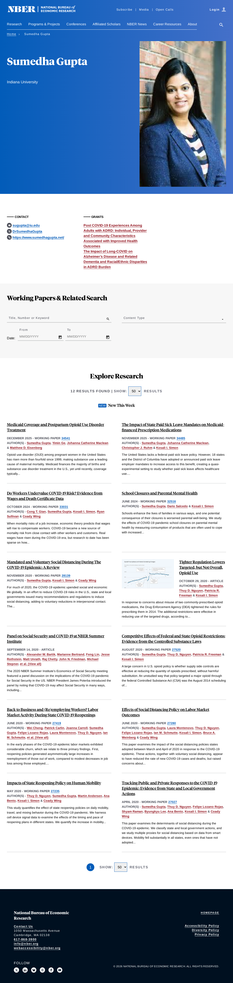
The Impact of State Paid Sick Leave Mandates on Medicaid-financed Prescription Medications (173, 427)
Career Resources (167, 24)
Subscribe (124, 9)
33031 (63, 506)
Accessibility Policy (202, 925)
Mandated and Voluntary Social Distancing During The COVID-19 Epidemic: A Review (54, 564)
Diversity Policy (205, 930)
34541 (65, 438)
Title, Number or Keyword (29, 318)
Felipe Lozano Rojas (33, 732)
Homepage (210, 912)
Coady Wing (32, 516)
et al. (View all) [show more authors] (30, 664)
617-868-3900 (25, 939)
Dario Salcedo (177, 506)
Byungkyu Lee (155, 811)
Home (11, 34)
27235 (55, 791)
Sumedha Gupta (39, 443)
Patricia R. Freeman (207, 654)
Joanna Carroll (77, 728)
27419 (56, 723)
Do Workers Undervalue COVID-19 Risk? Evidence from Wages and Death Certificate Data (55, 495)
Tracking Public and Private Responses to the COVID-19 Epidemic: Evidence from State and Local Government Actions (169, 788)
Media (144, 9)
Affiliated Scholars (107, 24)
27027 (172, 802)
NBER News (137, 24)
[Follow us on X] (16, 970)
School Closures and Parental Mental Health (160, 493)
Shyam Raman (132, 811)
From (27, 329)
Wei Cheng (35, 728)
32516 (171, 501)
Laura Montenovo (63, 732)
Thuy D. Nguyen (191, 590)
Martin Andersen (90, 796)
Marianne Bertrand (70, 654)
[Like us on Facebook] (51, 970)
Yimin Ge (58, 443)
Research (14, 24)
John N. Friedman (72, 659)
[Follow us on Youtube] (59, 970)
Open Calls (165, 9)
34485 (181, 438)
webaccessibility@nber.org (37, 948)
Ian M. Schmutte (166, 732)
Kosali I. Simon (167, 447)
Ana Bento (175, 811)
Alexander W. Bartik (41, 654)
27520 (176, 649)
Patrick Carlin (54, 728)
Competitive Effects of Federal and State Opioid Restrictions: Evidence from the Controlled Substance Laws (173, 638)
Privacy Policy (207, 934)
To (72, 329)
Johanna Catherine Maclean (87, 443)
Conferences (76, 24)
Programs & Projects (44, 24)
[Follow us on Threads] (42, 970)
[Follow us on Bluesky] (33, 970)
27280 (171, 723)
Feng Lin (92, 654)
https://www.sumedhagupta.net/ (38, 237)
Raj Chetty (49, 659)
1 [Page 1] (90, 867)
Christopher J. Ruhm (137, 447)
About (192, 24)
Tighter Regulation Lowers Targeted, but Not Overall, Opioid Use (202, 567)
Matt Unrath (31, 659)
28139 (66, 575)
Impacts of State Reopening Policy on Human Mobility (54, 782)
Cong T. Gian (36, 511)
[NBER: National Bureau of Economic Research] (45, 11)
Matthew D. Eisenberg (26, 447)
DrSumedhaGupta (27, 231)
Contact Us (23, 926)
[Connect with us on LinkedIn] (25, 970)
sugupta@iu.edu (26, 225)
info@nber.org (26, 943)
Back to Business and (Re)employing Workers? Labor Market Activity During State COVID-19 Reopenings (52, 712)
